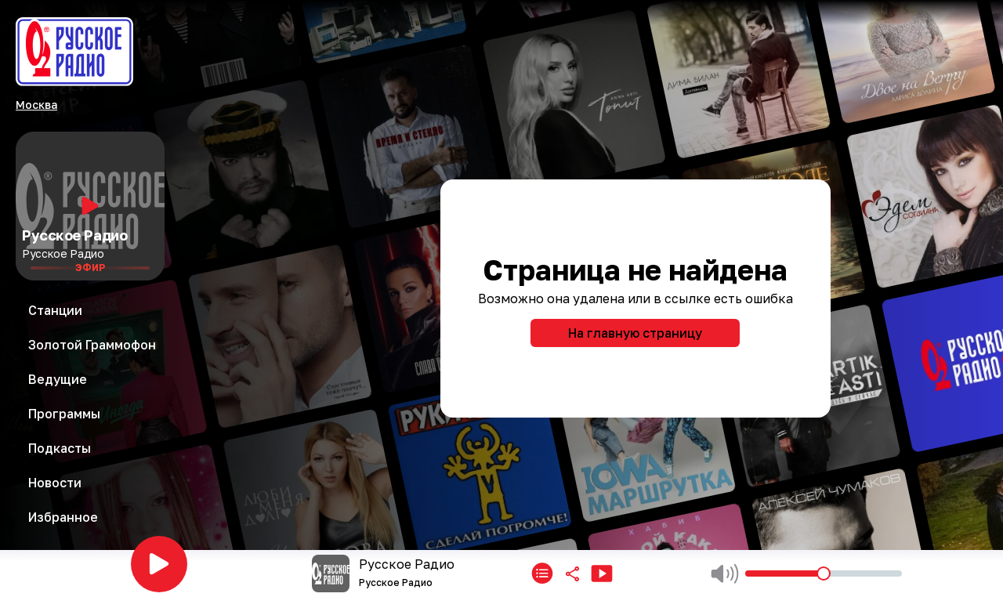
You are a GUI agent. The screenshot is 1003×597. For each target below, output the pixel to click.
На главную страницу (635, 333)
